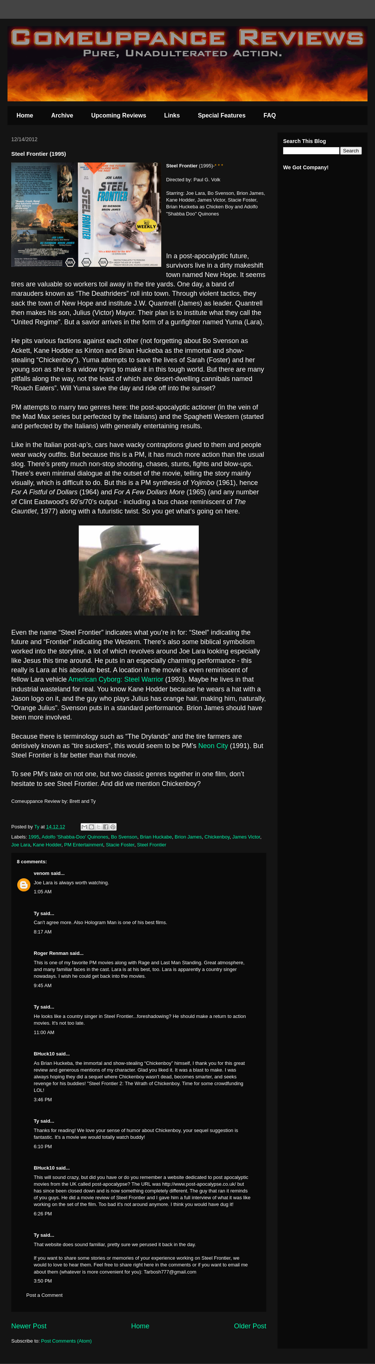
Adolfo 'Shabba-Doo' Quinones (75, 837)
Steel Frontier (151, 845)
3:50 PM (43, 1281)
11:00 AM (44, 1032)
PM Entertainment (83, 845)
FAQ (270, 115)
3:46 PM (43, 1099)
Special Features (222, 115)
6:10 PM (43, 1146)
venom (42, 873)
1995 (33, 837)
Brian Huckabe (156, 837)
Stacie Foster (120, 845)
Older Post (250, 1326)
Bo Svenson (124, 837)
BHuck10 (44, 1054)
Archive (62, 115)
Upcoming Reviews (118, 115)
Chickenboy (217, 837)
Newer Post (28, 1326)
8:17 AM (43, 932)
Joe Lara (20, 845)
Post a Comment (44, 1295)
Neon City (214, 746)
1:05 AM (43, 891)
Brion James (188, 837)
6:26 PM (43, 1213)
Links (172, 115)
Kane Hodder (47, 845)
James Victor (246, 837)
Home (24, 115)
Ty (36, 913)
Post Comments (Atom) (66, 1341)
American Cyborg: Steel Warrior (115, 679)
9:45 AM (43, 985)
